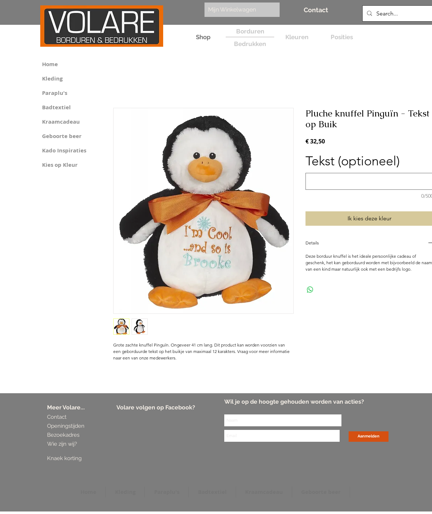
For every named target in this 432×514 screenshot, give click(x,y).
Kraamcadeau (61, 121)
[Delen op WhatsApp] (310, 289)
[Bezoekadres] (74, 435)
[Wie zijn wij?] (63, 444)
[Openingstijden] (66, 426)
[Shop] (203, 37)
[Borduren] (250, 31)
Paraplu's (54, 93)
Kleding (52, 78)
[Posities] (341, 37)
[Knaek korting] (74, 458)
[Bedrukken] (250, 44)
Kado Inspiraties (64, 150)
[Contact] (316, 9)
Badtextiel (56, 107)
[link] (238, 9)
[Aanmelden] (369, 436)
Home (50, 64)
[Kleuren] (296, 37)
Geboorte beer (62, 136)
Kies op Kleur (60, 165)
